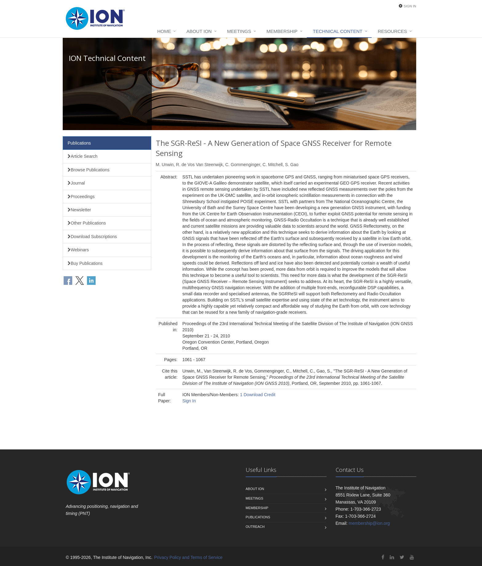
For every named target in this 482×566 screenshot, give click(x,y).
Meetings (239, 31)
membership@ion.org (369, 523)
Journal (76, 183)
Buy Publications (85, 263)
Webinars (78, 249)
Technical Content (337, 31)
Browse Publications (88, 169)
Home (164, 31)
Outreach (255, 526)
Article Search (82, 156)
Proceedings (81, 196)
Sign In (410, 6)
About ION (198, 31)
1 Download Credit (257, 394)
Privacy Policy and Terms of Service (188, 557)
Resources (392, 31)
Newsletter (79, 209)
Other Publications (87, 223)
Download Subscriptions (92, 236)
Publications (79, 143)
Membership (282, 31)
